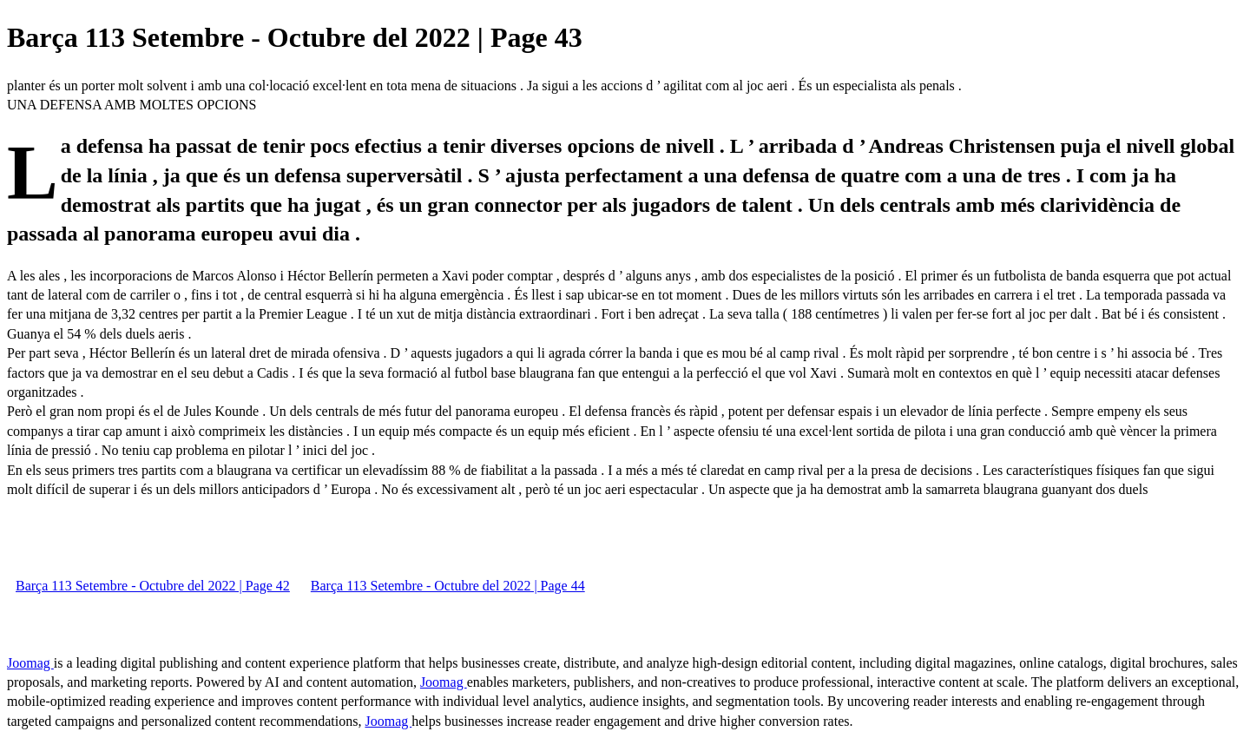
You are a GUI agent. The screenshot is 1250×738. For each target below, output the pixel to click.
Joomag (30, 663)
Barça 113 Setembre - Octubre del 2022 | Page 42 (153, 585)
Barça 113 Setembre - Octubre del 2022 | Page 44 (448, 585)
